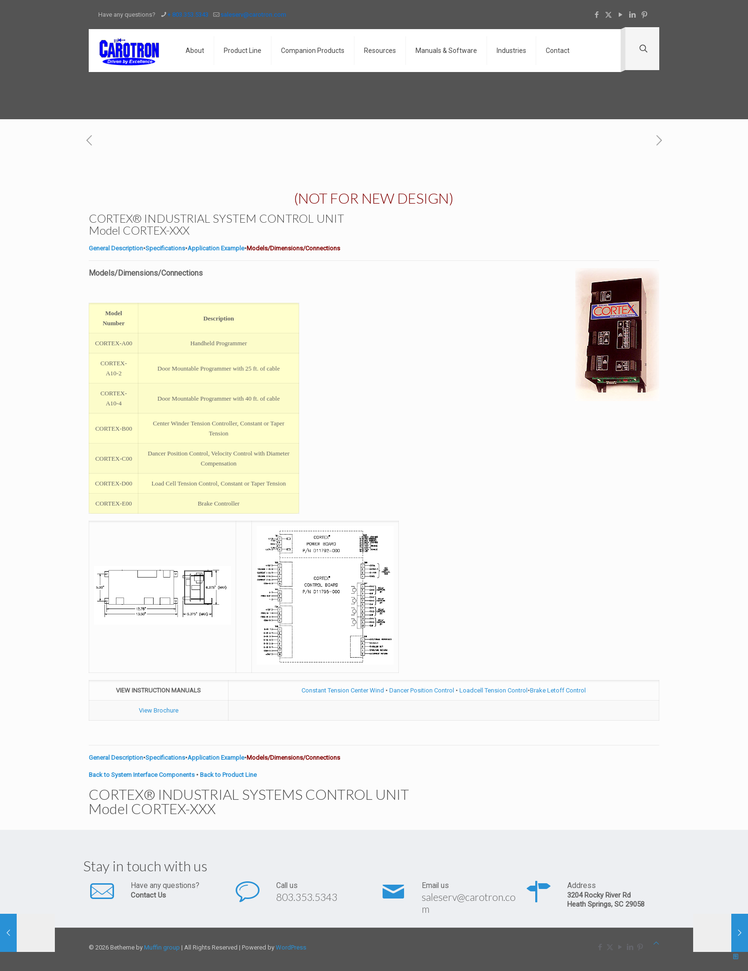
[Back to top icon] (656, 943)
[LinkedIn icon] (632, 14)
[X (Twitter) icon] (608, 14)
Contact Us (148, 895)
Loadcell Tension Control (493, 690)
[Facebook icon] (596, 14)
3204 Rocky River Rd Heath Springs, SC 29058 (605, 900)
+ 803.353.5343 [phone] (187, 14)
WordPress (291, 947)
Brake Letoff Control (558, 690)
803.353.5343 (306, 897)
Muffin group (162, 947)
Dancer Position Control (422, 690)
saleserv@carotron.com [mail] (253, 14)
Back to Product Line (228, 774)
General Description (116, 248)
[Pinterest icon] (644, 14)
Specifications (165, 248)
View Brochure (158, 710)
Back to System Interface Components (142, 774)
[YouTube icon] (620, 14)
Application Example (215, 248)
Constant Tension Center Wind (343, 690)
